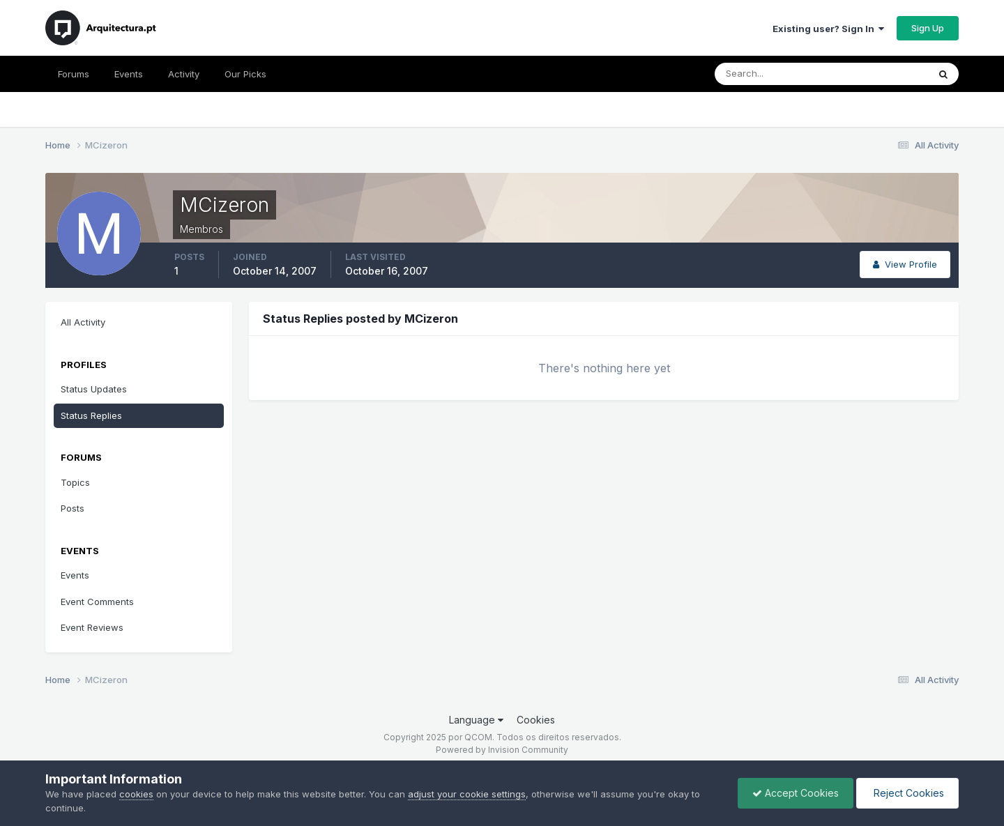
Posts (72, 508)
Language (476, 720)
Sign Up (927, 27)
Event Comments (97, 601)
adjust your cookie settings (467, 794)
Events (128, 73)
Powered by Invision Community (502, 749)
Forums (73, 73)
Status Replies (91, 415)
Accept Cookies (795, 793)
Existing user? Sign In (828, 28)
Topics (75, 482)
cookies (136, 794)
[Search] (776, 74)
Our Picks (245, 73)
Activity (183, 73)
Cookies (536, 720)
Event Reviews (92, 627)
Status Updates (94, 389)
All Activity (83, 322)
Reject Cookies (907, 793)
